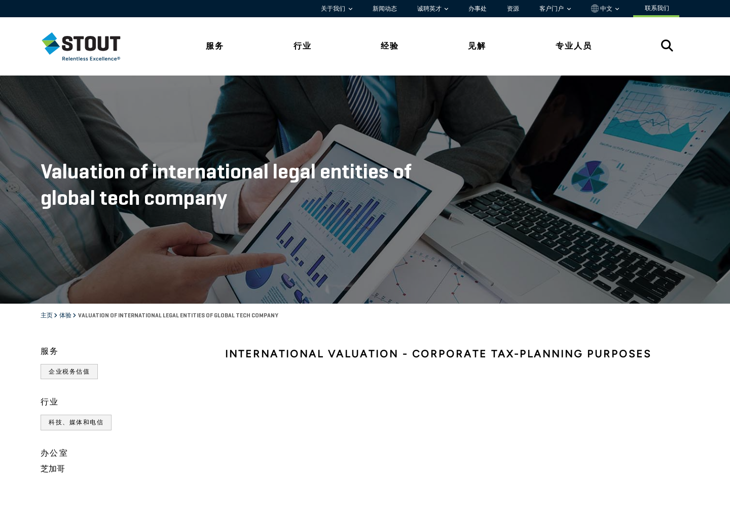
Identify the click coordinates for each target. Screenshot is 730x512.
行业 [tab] (303, 46)
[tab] (89, 46)
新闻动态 (385, 8)
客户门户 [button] (552, 8)
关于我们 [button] (334, 8)
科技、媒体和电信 (76, 422)
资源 (513, 8)
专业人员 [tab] (574, 46)
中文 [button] (602, 8)
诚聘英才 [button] (430, 8)
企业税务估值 (69, 371)
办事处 (477, 8)
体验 (65, 316)
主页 (47, 316)
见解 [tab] (477, 46)
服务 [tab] (215, 46)
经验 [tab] (390, 46)
